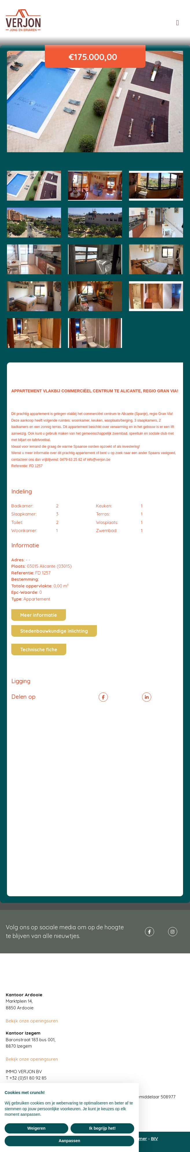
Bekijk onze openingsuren (32, 1021)
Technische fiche (38, 649)
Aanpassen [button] (69, 1140)
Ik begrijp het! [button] (102, 1128)
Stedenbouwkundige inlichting (54, 631)
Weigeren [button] (36, 1128)
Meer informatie (38, 615)
